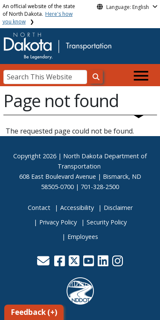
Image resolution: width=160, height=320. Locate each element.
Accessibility (77, 208)
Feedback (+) (34, 312)
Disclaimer (118, 208)
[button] (44, 263)
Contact (39, 208)
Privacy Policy (58, 222)
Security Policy (107, 222)
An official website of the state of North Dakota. (39, 14)
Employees (82, 237)
